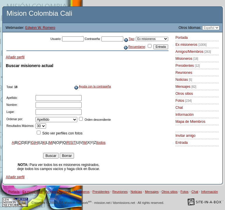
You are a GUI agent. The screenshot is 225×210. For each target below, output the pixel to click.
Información (184, 115)
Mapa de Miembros (190, 122)
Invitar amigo (185, 136)
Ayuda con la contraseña (95, 86)
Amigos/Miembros (193, 52)
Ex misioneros (191, 45)
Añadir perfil (15, 57)
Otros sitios (184, 94)
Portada (181, 38)
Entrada (181, 143)
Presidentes (187, 66)
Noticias (183, 80)
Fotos (183, 101)
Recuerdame (136, 46)
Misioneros (186, 59)
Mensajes (185, 87)
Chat (179, 108)
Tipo (131, 39)
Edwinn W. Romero (40, 28)
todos (101, 143)
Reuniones (183, 73)
